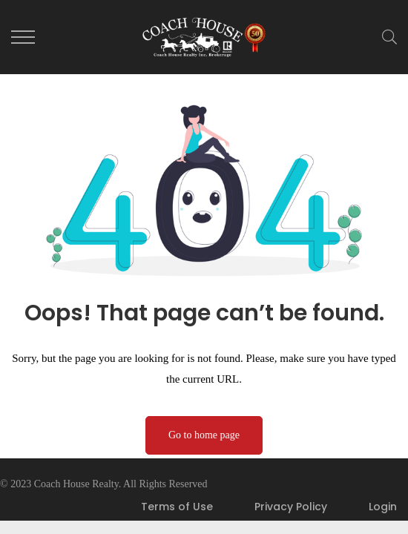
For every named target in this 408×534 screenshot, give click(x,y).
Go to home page (204, 435)
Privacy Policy (290, 506)
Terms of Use (177, 506)
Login (383, 506)
